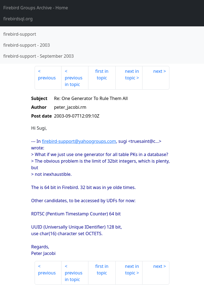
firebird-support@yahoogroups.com (79, 141)
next (157, 71)
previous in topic (73, 81)
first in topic (101, 74)
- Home (35, 8)
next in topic (132, 74)
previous (47, 78)
